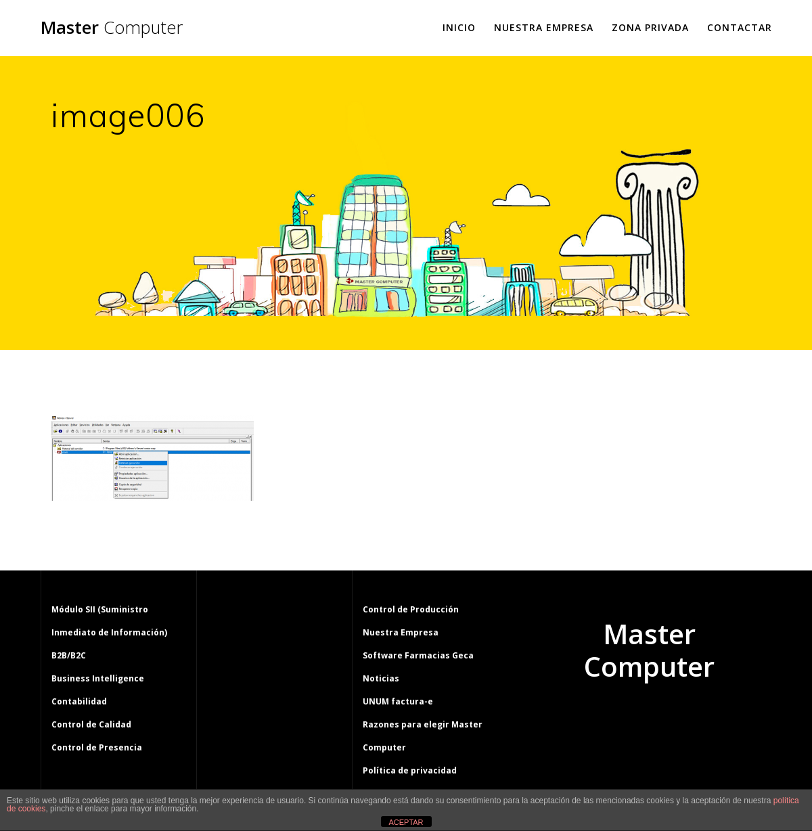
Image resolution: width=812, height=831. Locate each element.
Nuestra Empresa (543, 27)
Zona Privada (650, 27)
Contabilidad (79, 701)
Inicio (459, 27)
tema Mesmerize (689, 718)
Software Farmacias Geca (418, 655)
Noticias (381, 678)
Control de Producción (411, 609)
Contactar (739, 27)
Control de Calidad (91, 724)
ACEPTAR (405, 822)
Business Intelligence (97, 678)
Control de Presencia (96, 747)
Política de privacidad (410, 770)
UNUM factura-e (398, 701)
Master (112, 28)
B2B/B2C (68, 655)
